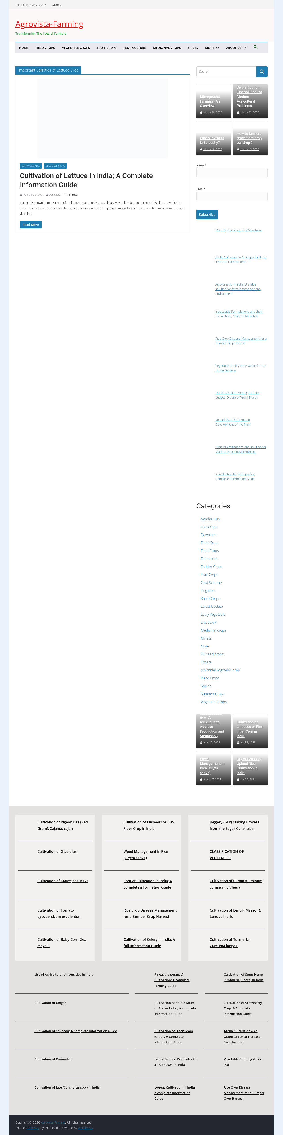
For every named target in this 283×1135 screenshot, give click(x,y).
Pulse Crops (210, 678)
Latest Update (212, 606)
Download (209, 534)
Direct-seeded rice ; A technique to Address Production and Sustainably (212, 724)
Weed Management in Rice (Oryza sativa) (212, 766)
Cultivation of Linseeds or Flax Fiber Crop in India (250, 729)
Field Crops (45, 48)
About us (233, 48)
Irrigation (208, 590)
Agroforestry (210, 518)
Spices (193, 48)
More (209, 48)
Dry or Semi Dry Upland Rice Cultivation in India (249, 766)
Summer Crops (212, 693)
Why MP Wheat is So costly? (212, 140)
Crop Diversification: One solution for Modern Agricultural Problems (249, 94)
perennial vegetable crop (220, 670)
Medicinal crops (167, 48)
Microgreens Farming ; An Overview (210, 101)
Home (24, 48)
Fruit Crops (107, 48)
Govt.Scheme (211, 582)
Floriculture (135, 48)
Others (206, 662)
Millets (206, 638)
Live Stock (208, 622)
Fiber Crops (210, 542)
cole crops (209, 526)
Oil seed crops (212, 654)
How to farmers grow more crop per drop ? (249, 138)
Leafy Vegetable (31, 165)
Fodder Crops (211, 566)
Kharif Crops (210, 598)
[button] (216, 48)
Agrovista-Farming (49, 23)
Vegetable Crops (76, 48)
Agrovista (54, 194)
